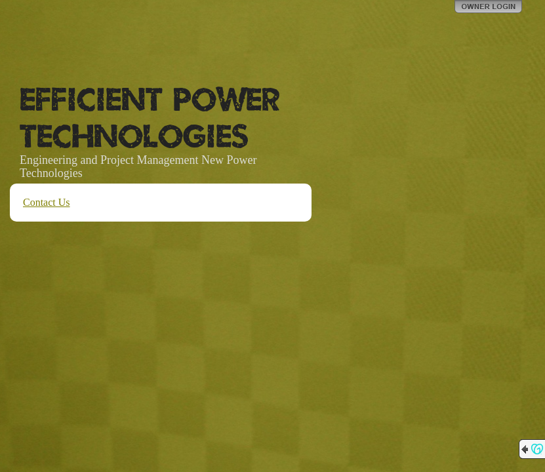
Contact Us (46, 202)
